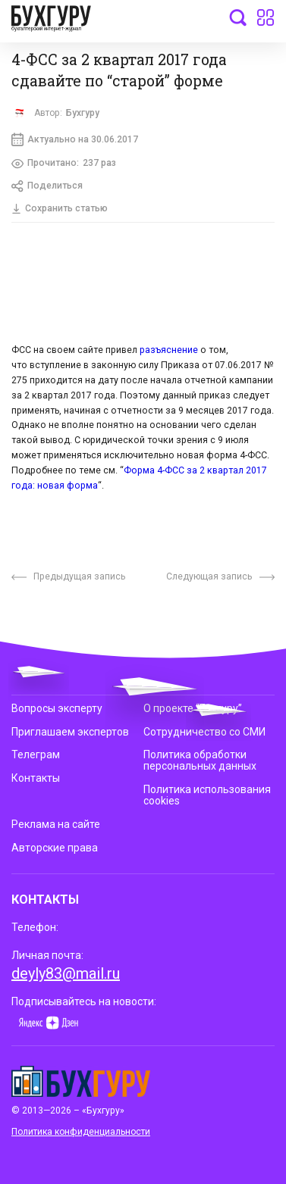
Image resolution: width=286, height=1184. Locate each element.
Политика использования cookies (207, 794)
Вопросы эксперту (56, 709)
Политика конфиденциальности (80, 1128)
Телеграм (35, 754)
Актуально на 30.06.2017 (75, 140)
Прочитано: (64, 164)
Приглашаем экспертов (70, 732)
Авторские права (54, 845)
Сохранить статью (59, 209)
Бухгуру (82, 113)
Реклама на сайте (55, 822)
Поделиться (47, 187)
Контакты (35, 778)
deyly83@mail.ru (65, 969)
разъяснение (169, 351)
